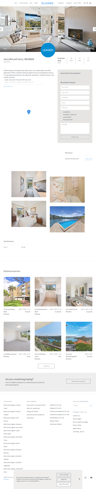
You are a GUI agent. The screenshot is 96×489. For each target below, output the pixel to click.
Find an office (77, 425)
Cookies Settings (63, 475)
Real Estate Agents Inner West (13, 427)
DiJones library (54, 421)
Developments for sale (57, 418)
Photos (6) (91, 48)
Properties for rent (55, 408)
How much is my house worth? (36, 405)
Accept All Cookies (64, 484)
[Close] (79, 479)
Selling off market (32, 412)
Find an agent (77, 419)
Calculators (30, 418)
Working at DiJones (56, 424)
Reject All (63, 480)
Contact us (76, 416)
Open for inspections (33, 408)
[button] (16, 3)
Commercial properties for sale (59, 411)
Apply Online (77, 428)
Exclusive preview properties (36, 415)
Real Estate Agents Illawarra (12, 424)
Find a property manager (80, 422)
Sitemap (6, 479)
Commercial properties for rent (59, 415)
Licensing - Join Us (78, 432)
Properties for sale (55, 405)
